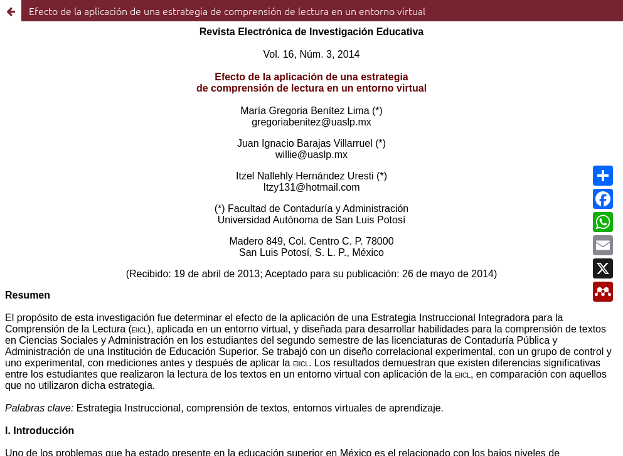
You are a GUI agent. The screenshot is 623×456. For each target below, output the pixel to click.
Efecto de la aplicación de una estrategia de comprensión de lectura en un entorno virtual (227, 11)
